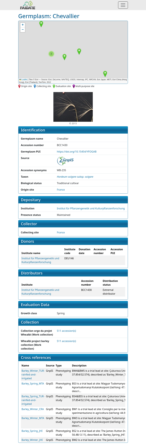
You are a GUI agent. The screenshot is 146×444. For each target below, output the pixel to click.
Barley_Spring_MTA (33, 383)
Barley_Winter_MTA (33, 418)
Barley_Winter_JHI (32, 440)
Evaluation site (63, 86)
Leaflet (23, 79)
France (61, 189)
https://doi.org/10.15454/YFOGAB (76, 151)
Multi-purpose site (84, 86)
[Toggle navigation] (123, 5)
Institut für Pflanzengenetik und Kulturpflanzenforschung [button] (91, 208)
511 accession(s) (66, 331)
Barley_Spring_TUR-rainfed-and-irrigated (33, 400)
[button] (105, 74)
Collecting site (44, 86)
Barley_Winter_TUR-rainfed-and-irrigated (33, 374)
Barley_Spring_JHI (32, 431)
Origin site (26, 86)
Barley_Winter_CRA (33, 409)
